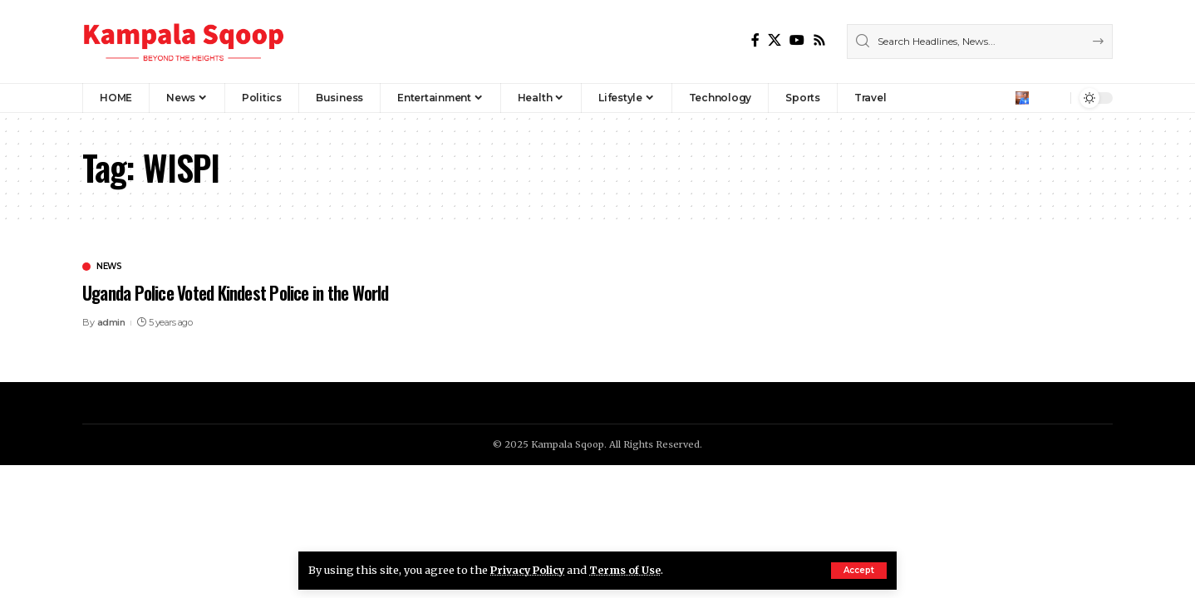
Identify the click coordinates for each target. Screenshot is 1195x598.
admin (111, 322)
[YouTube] (797, 40)
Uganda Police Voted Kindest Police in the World (241, 292)
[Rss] (819, 40)
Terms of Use (629, 569)
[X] (774, 40)
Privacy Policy (529, 569)
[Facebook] (755, 40)
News (108, 266)
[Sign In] (1022, 98)
